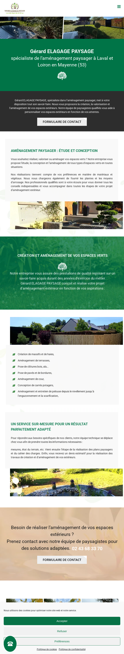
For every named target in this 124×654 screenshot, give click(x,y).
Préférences (62, 641)
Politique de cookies (47, 649)
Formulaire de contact (62, 122)
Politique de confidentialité (72, 649)
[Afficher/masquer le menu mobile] (119, 7)
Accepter (62, 621)
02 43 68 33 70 (87, 548)
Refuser (62, 631)
